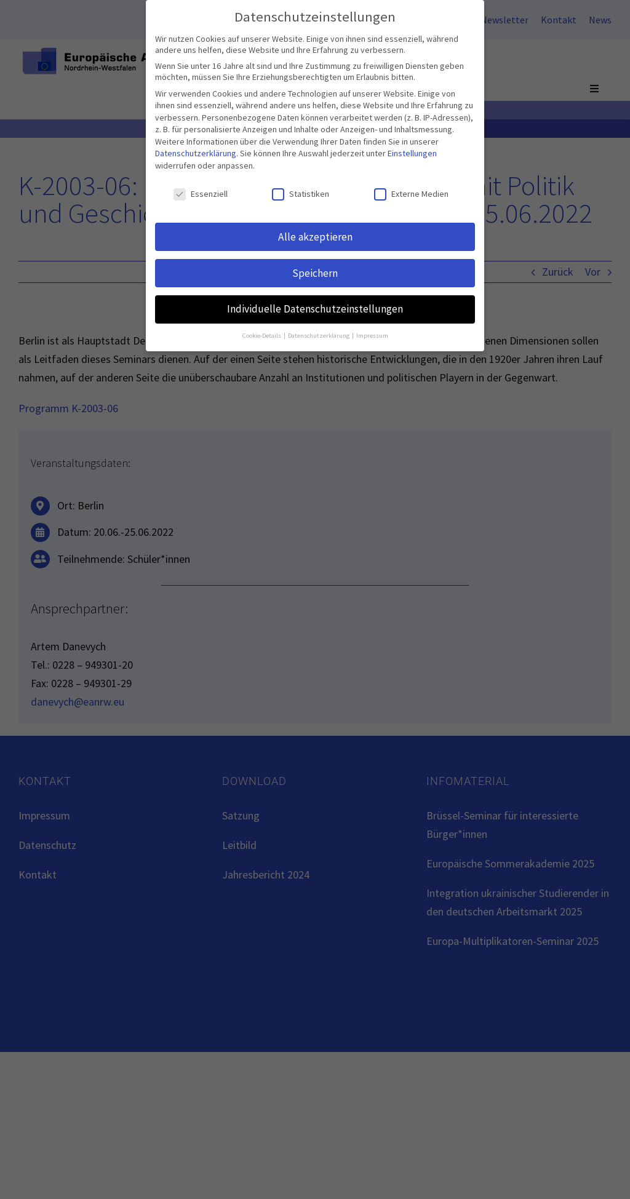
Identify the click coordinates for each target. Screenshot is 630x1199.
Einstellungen (412, 151)
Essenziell (200, 191)
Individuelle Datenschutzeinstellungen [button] (315, 307)
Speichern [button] (315, 270)
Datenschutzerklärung (195, 151)
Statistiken (300, 191)
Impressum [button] (372, 334)
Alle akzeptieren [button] (315, 234)
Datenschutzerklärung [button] (319, 334)
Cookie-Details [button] (262, 334)
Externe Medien (411, 191)
